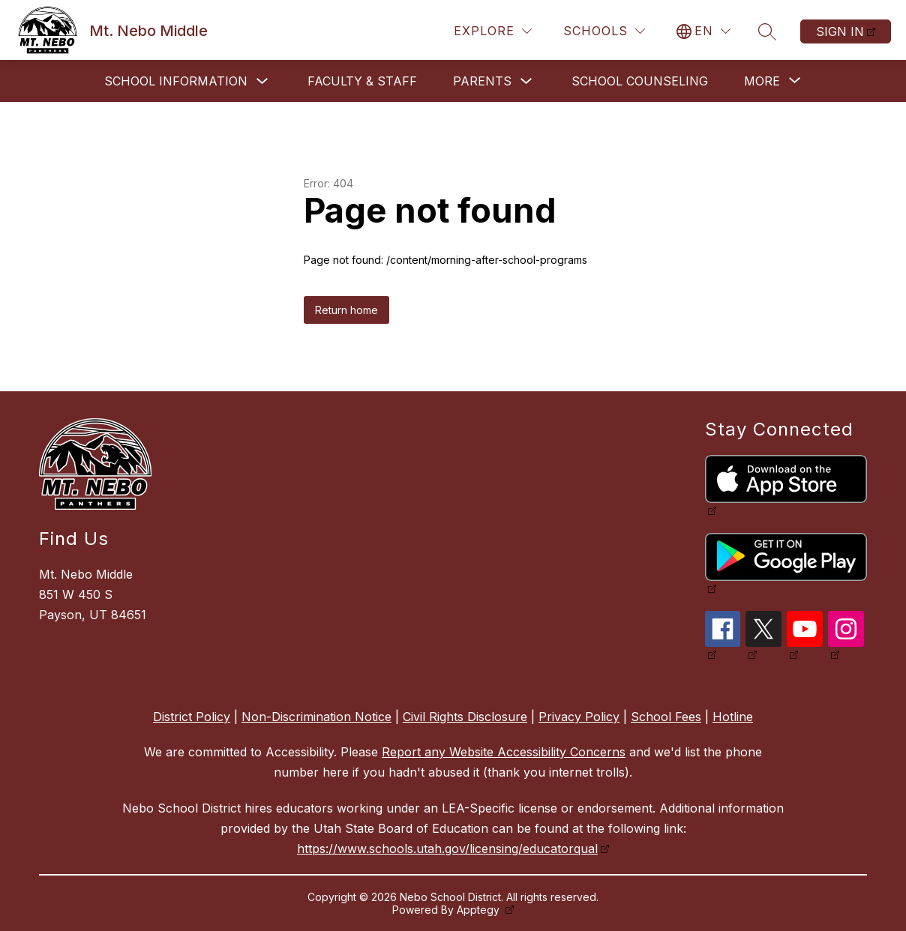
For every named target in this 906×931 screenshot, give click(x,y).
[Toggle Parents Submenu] (527, 81)
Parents (482, 80)
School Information (176, 80)
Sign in (840, 31)
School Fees (666, 716)
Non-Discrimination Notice (317, 716)
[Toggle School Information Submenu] (263, 81)
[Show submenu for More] (762, 81)
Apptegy (479, 909)
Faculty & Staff (362, 80)
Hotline (732, 716)
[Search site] (767, 31)
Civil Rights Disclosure (465, 716)
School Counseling (640, 80)
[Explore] (493, 31)
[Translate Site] (703, 31)
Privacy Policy (579, 716)
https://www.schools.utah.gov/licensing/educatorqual (447, 848)
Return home (346, 310)
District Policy (191, 716)
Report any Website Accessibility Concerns (504, 751)
